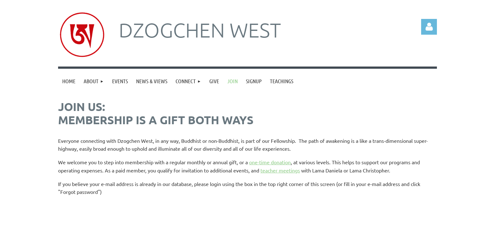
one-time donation (270, 162)
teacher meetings (280, 170)
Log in (429, 27)
